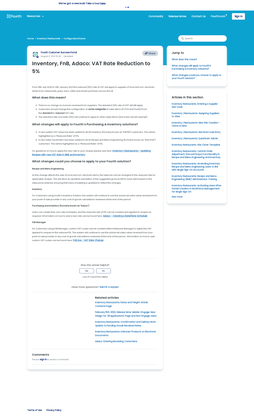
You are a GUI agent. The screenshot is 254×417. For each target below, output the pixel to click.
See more (177, 196)
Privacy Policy (53, 410)
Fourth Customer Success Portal (59, 52)
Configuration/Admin (74, 38)
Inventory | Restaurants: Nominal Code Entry (196, 132)
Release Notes (177, 16)
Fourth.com (218, 16)
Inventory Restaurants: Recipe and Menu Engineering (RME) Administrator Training (194, 177)
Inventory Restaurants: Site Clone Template (196, 144)
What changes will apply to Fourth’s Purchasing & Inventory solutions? (191, 67)
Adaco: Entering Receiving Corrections (116, 341)
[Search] (202, 38)
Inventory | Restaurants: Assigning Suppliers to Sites (195, 115)
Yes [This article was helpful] (86, 270)
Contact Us (198, 16)
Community (156, 16)
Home (30, 38)
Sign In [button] (238, 16)
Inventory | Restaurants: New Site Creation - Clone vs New (196, 124)
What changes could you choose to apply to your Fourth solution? (196, 77)
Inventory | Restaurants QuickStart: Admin (195, 138)
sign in (43, 359)
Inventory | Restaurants (48, 38)
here (147, 3)
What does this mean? (184, 59)
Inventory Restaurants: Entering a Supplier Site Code (195, 105)
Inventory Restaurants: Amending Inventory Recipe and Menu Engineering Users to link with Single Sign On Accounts (196, 166)
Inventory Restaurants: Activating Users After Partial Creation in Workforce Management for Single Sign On (196, 188)
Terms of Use (34, 410)
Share (150, 53)
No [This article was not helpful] (103, 270)
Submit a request (109, 287)
